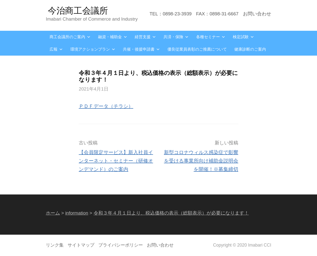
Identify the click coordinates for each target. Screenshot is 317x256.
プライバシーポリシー (120, 245)
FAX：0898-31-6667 (217, 13)
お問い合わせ (257, 13)
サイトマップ (81, 245)
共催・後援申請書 (141, 49)
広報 (56, 49)
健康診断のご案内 (250, 49)
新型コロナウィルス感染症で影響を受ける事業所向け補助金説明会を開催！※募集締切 (201, 161)
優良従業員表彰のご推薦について (197, 49)
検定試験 (243, 37)
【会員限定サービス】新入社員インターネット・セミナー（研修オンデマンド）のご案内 (116, 161)
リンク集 (55, 245)
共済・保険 (176, 37)
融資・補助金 (112, 37)
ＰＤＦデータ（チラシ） (106, 106)
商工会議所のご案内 (70, 37)
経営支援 (145, 37)
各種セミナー (210, 37)
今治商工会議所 (78, 10)
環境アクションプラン (92, 49)
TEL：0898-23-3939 (171, 13)
